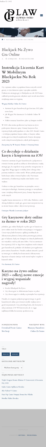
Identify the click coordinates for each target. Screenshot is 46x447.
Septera (21, 435)
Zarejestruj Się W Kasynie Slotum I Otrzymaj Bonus (20, 145)
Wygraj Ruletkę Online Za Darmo (14, 104)
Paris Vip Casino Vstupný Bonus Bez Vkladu (17, 394)
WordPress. (32, 435)
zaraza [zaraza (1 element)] (15, 354)
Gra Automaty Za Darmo (11, 264)
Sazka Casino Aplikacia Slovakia (13, 387)
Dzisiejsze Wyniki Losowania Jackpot (15, 211)
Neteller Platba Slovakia (10, 398)
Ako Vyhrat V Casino (9, 391)
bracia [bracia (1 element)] (6, 354)
